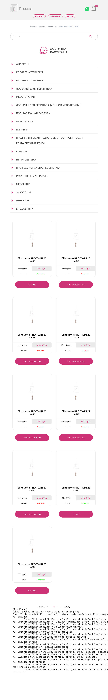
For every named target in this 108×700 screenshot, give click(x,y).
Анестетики (24, 121)
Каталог (39, 16)
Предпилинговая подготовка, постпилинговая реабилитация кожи (49, 140)
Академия (55, 16)
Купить (32, 284)
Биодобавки (24, 208)
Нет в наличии (76, 284)
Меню (70, 16)
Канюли (21, 151)
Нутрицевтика (26, 159)
